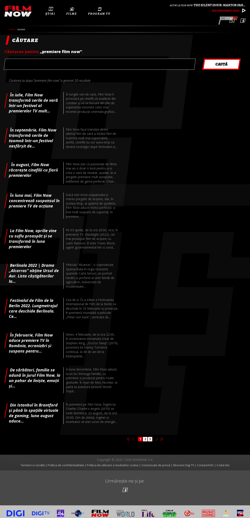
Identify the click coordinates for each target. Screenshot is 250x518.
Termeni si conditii (33, 462)
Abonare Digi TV (183, 462)
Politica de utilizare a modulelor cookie (113, 462)
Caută (235, 18)
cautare (21, 25)
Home (12, 25)
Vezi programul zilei (225, 10)
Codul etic (223, 462)
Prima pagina (128, 435)
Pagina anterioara (133, 435)
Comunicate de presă (155, 462)
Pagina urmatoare (156, 435)
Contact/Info (205, 462)
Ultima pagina (161, 435)
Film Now (18, 11)
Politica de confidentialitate (66, 462)
